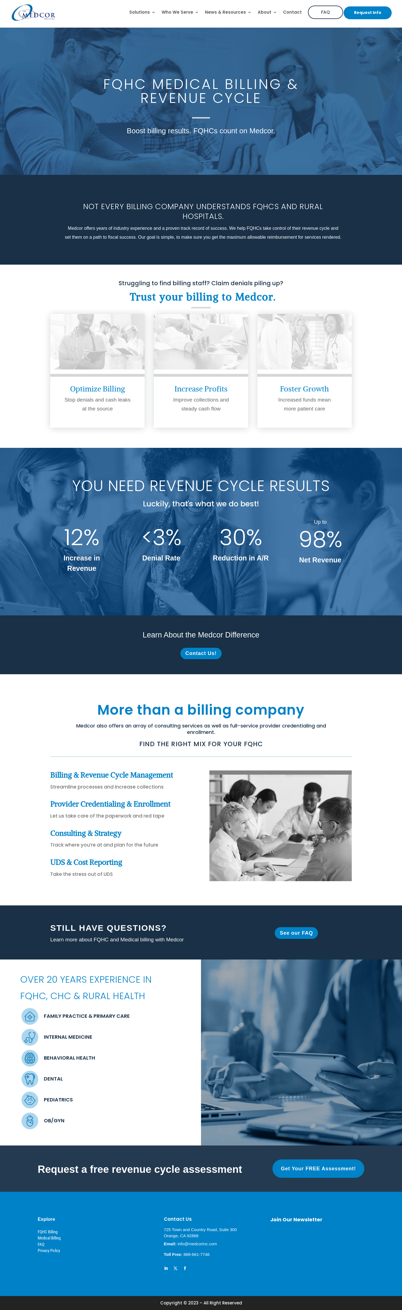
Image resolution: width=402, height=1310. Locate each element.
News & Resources (225, 12)
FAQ (325, 12)
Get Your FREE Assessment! (318, 1168)
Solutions (139, 12)
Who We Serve (177, 12)
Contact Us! (201, 653)
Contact (292, 12)
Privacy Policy (49, 1250)
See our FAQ (296, 933)
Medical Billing (49, 1238)
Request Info (367, 12)
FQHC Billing (48, 1231)
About (264, 12)
